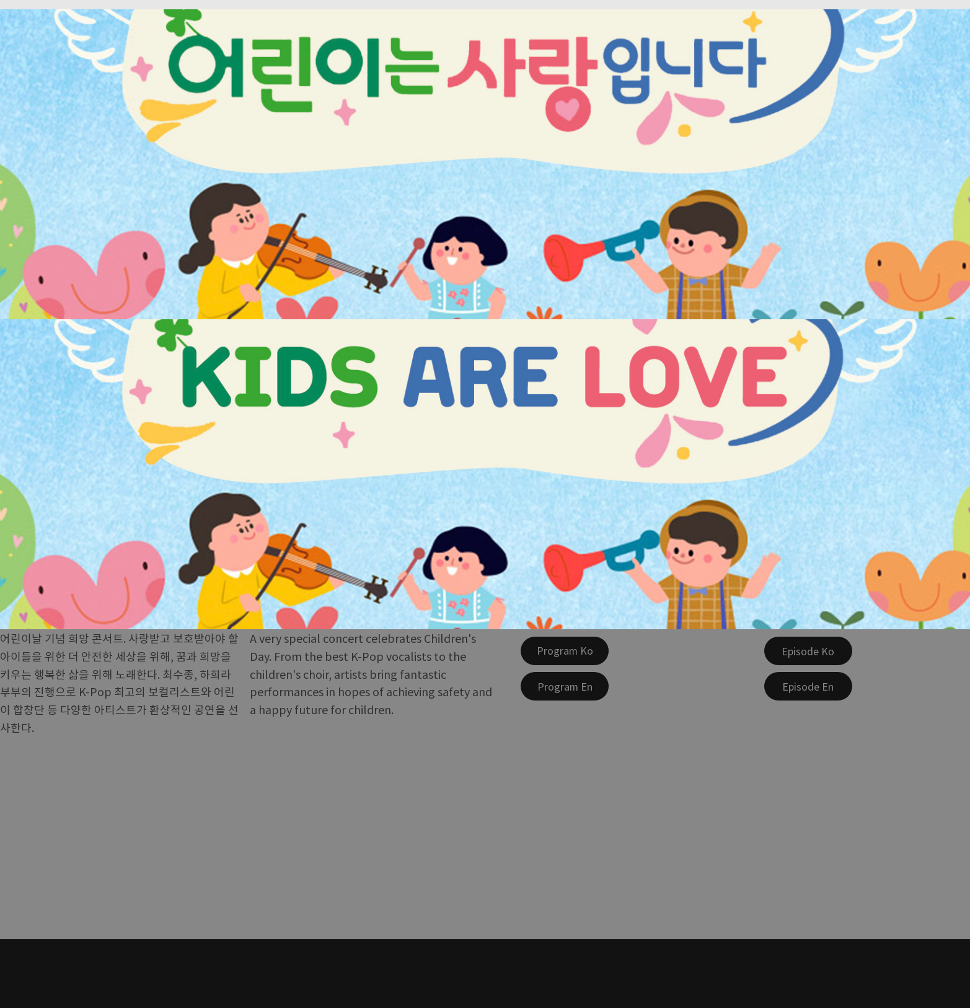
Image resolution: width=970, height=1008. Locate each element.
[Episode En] (808, 686)
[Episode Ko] (808, 651)
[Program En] (565, 686)
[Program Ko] (565, 651)
